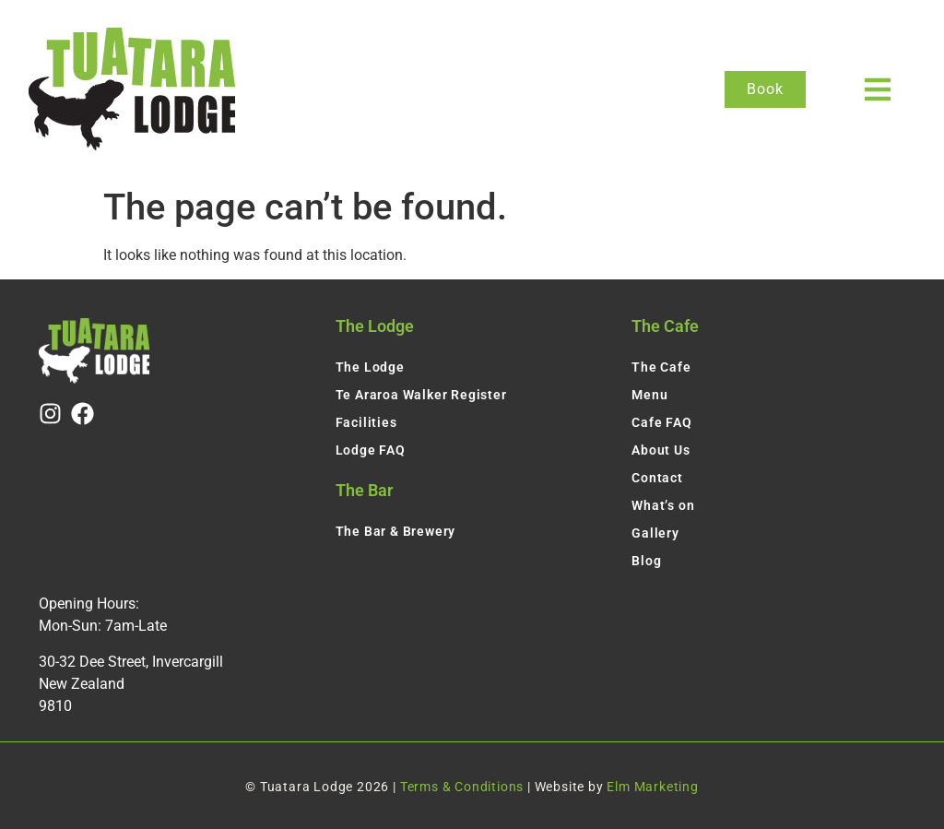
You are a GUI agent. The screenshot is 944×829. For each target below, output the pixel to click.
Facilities (366, 422)
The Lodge (370, 367)
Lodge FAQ (371, 450)
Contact (657, 477)
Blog (646, 560)
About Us (660, 450)
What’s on (662, 505)
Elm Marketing (652, 786)
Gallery (655, 533)
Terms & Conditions (462, 786)
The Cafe (660, 367)
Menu (649, 394)
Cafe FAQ (661, 422)
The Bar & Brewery (396, 531)
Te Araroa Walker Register (421, 394)
